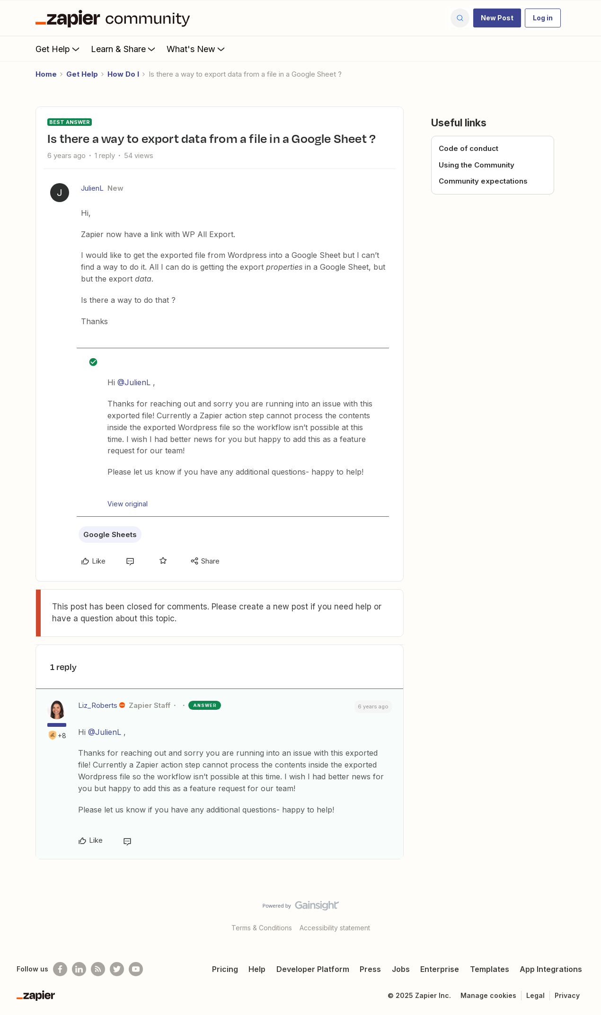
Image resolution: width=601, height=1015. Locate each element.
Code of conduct (468, 148)
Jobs (401, 969)
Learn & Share (124, 48)
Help (256, 969)
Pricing (225, 969)
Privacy (567, 995)
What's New (197, 48)
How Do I (123, 74)
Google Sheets (110, 534)
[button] (497, 18)
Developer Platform (312, 969)
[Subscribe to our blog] (98, 969)
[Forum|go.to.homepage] (114, 18)
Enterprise (439, 969)
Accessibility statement (335, 928)
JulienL (92, 188)
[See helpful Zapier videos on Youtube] (136, 969)
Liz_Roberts (97, 705)
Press (370, 969)
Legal (535, 995)
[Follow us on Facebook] (60, 969)
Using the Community (476, 164)
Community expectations (483, 181)
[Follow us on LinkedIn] (79, 969)
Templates (489, 969)
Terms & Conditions (261, 928)
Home (46, 74)
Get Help (58, 48)
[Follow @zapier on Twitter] (117, 969)
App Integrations (551, 969)
